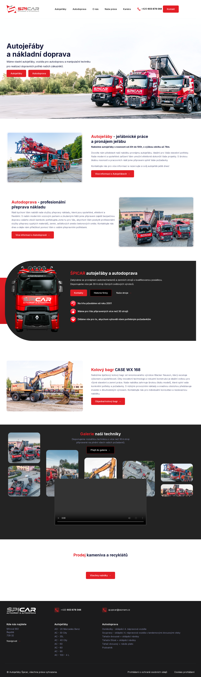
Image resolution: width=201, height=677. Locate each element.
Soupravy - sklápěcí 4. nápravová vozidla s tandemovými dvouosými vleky (141, 632)
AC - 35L (59, 636)
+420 (149, 9)
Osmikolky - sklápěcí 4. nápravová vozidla (124, 629)
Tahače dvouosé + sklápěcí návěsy (120, 636)
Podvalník (107, 647)
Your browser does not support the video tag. (100, 502)
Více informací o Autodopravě (33, 235)
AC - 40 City (60, 640)
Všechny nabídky (100, 575)
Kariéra (127, 9)
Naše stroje (124, 292)
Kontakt (171, 9)
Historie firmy (101, 292)
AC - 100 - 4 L (61, 655)
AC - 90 (58, 651)
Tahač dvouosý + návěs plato (117, 643)
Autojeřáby (60, 9)
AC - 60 (58, 643)
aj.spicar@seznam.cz (116, 609)
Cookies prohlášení (184, 672)
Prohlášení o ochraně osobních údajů (147, 672)
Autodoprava (79, 9)
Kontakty (78, 292)
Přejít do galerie (100, 450)
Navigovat (14, 641)
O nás (95, 9)
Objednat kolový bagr (108, 401)
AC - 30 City (60, 632)
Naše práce (111, 9)
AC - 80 (58, 647)
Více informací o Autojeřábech (112, 173)
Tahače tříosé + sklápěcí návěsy (119, 640)
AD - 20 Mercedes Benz (67, 629)
